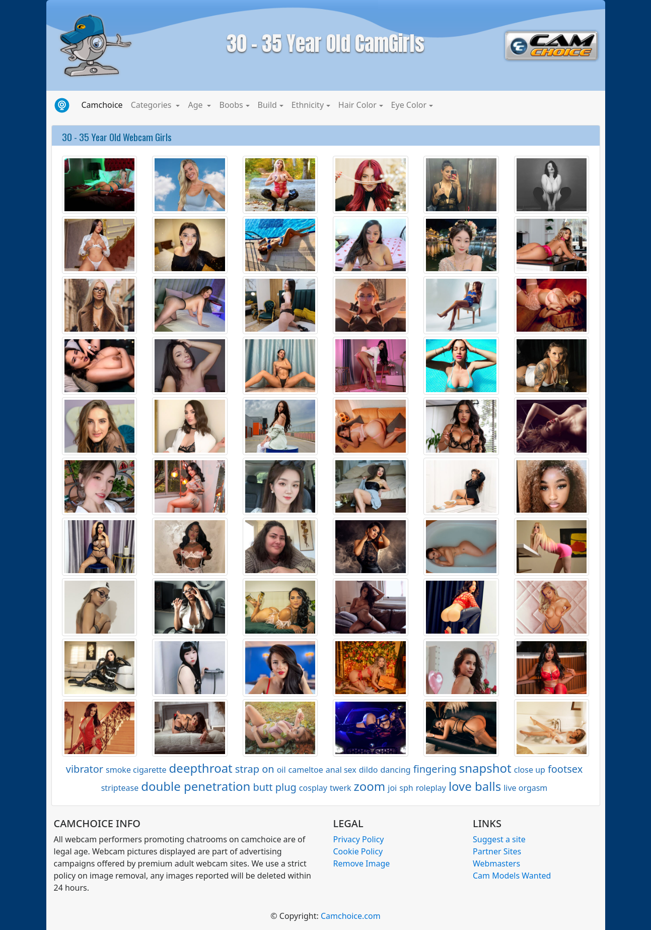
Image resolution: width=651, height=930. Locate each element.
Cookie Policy (358, 851)
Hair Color (357, 104)
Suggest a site (499, 839)
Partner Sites (497, 851)
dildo (368, 769)
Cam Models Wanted (512, 875)
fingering (435, 769)
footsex (565, 769)
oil (281, 769)
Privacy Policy (358, 839)
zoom (370, 786)
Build (267, 104)
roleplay (431, 787)
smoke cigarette (136, 769)
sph (406, 787)
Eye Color (408, 104)
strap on (254, 769)
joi (392, 787)
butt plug (274, 787)
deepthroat (201, 768)
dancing (395, 769)
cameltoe (305, 769)
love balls (475, 786)
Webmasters (496, 863)
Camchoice (104, 104)
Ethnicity (308, 104)
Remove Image (361, 863)
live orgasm (525, 787)
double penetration (195, 786)
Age (196, 104)
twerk (340, 787)
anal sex (341, 769)
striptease (119, 787)
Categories (152, 104)
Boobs (231, 104)
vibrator (84, 769)
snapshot (485, 768)
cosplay (313, 787)
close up (529, 769)
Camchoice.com (351, 915)
